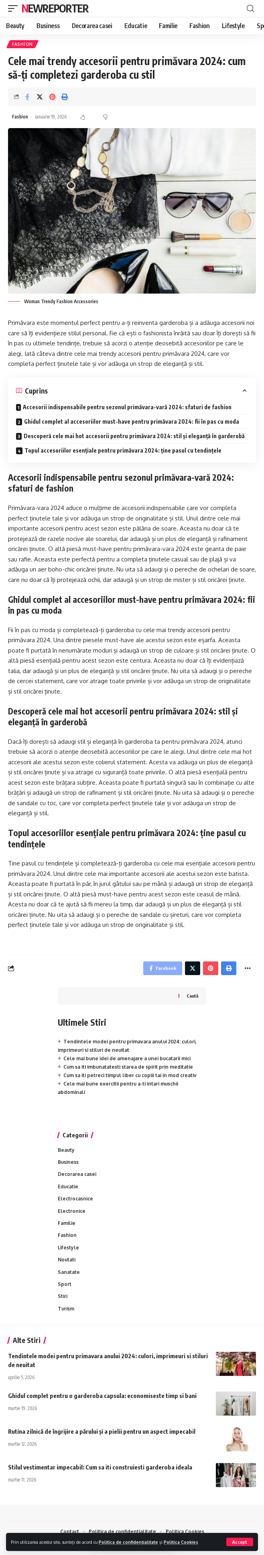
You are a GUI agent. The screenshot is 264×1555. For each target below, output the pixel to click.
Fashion (22, 44)
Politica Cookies (181, 1542)
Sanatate (69, 1272)
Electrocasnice (75, 1199)
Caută (192, 995)
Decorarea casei (77, 1174)
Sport (64, 1284)
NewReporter (55, 8)
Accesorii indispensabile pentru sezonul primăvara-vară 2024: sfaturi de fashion (127, 407)
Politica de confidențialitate (128, 1542)
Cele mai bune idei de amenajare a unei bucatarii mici (127, 1058)
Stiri (62, 1296)
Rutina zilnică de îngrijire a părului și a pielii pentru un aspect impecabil (101, 1431)
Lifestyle (68, 1248)
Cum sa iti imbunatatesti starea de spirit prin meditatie (128, 1067)
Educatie (68, 1187)
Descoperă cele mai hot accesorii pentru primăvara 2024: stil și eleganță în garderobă (134, 436)
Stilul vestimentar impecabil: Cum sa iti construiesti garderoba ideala (100, 1467)
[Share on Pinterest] (52, 96)
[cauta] (250, 8)
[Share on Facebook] (27, 96)
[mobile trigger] (15, 8)
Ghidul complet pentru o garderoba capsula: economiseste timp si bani (102, 1395)
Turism (66, 1309)
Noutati (66, 1260)
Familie (66, 1223)
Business (68, 1162)
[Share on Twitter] (39, 96)
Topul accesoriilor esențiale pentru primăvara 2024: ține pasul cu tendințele (122, 450)
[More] (247, 968)
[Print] (64, 96)
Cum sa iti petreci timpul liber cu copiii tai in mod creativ (130, 1075)
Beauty (66, 1150)
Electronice (71, 1211)
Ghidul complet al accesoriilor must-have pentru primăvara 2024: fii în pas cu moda (131, 421)
